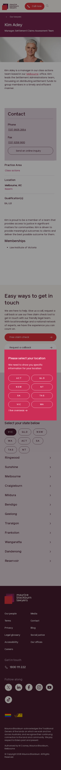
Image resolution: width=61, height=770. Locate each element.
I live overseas (16, 410)
